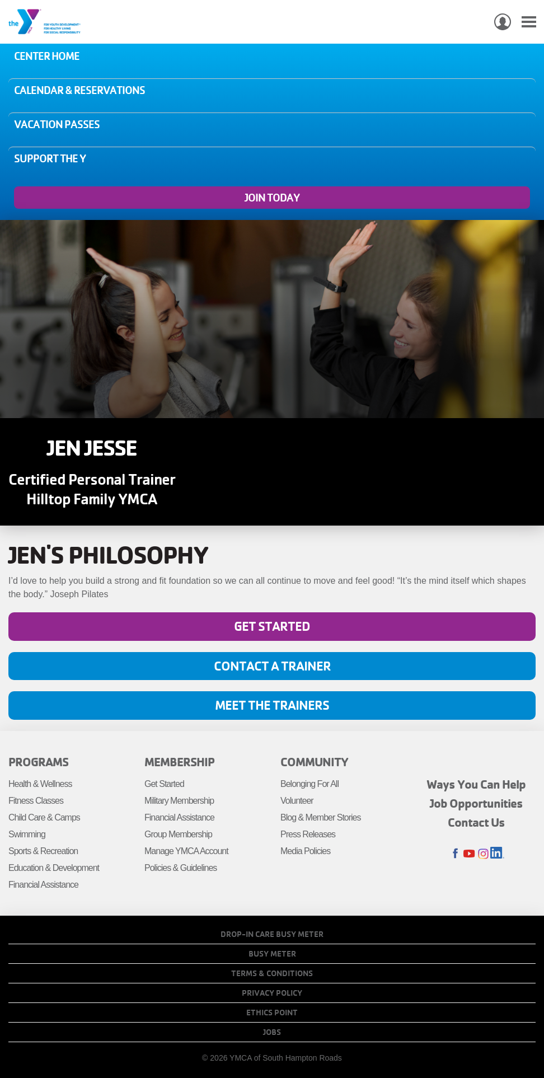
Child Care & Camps (44, 817)
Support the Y (50, 158)
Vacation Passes (57, 124)
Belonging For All (309, 784)
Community (314, 762)
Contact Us (476, 822)
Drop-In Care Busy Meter (272, 934)
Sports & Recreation (43, 851)
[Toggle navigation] (529, 22)
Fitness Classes (35, 800)
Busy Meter (272, 954)
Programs (38, 762)
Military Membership (179, 800)
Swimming (26, 834)
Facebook (455, 854)
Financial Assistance (43, 884)
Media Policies (305, 851)
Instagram (483, 854)
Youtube (469, 854)
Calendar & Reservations (79, 90)
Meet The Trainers (272, 705)
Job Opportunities (476, 803)
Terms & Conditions (272, 973)
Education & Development (53, 868)
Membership (179, 762)
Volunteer (296, 800)
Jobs (272, 1032)
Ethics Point (272, 1012)
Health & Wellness (40, 784)
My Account (502, 21)
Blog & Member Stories (320, 817)
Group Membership (178, 834)
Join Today (272, 197)
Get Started (272, 626)
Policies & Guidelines (180, 868)
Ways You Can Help (476, 784)
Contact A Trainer (272, 666)
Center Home (46, 56)
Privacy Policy (272, 993)
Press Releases (307, 834)
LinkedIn (497, 854)
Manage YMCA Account (186, 851)
